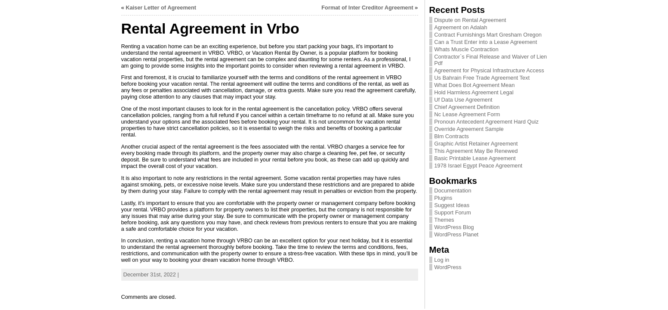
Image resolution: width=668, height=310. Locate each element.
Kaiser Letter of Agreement (161, 7)
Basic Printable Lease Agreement (475, 158)
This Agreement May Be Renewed (476, 151)
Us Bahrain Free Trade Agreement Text (482, 77)
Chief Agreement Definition (467, 107)
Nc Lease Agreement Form (467, 114)
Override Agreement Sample (469, 129)
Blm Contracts (451, 136)
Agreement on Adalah (460, 27)
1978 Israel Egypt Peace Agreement (478, 165)
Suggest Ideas (452, 205)
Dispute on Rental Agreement (470, 20)
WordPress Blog (454, 227)
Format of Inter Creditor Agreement (367, 7)
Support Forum (452, 212)
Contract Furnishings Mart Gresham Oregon (488, 34)
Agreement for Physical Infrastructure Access (489, 70)
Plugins (443, 198)
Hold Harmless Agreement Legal (474, 92)
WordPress (448, 267)
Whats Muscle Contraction (466, 49)
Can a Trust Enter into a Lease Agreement (485, 42)
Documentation (452, 190)
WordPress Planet (456, 234)
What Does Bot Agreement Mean (474, 85)
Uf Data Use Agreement (463, 99)
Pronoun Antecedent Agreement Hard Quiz (486, 121)
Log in (441, 260)
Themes (444, 220)
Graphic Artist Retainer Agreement (476, 143)
